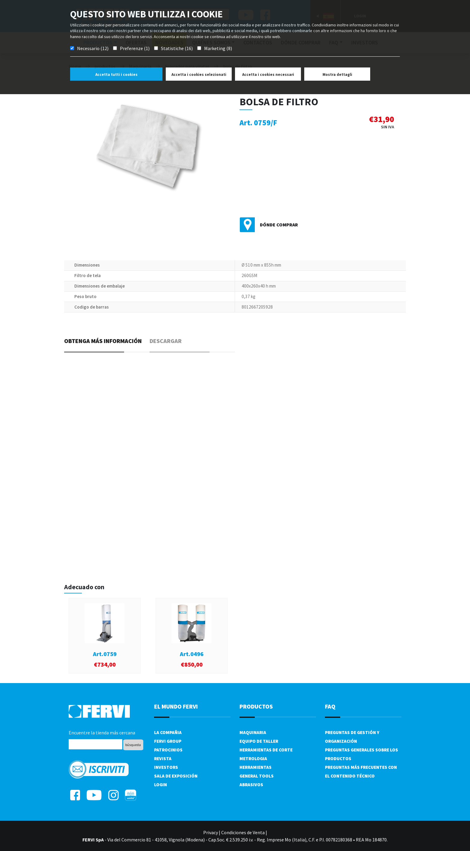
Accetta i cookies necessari (268, 74)
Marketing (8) (218, 48)
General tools (256, 776)
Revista (162, 758)
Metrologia (253, 758)
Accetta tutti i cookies (116, 74)
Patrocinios (168, 750)
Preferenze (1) (135, 48)
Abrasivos (251, 784)
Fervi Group (167, 741)
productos (256, 706)
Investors (166, 767)
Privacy (210, 832)
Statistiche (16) (177, 48)
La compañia (168, 732)
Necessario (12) (93, 48)
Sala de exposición (176, 776)
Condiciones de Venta (243, 832)
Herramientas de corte (266, 750)
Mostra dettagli (337, 74)
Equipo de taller (258, 741)
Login (160, 784)
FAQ (330, 706)
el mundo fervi (176, 706)
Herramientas (255, 767)
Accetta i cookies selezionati (198, 74)
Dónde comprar (279, 225)
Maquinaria (252, 732)
